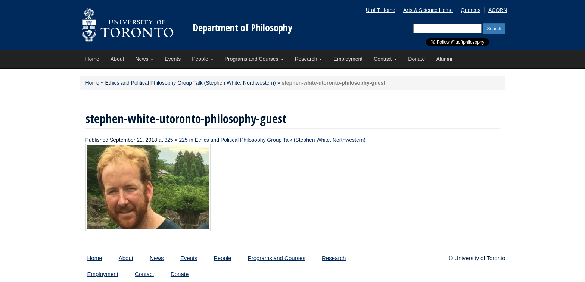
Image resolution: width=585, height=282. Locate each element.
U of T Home (380, 10)
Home (92, 59)
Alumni (444, 59)
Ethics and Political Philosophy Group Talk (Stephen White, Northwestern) (190, 83)
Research (309, 59)
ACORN (497, 10)
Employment (347, 59)
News (144, 59)
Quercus (470, 10)
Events (173, 59)
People (202, 59)
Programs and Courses (254, 59)
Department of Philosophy (242, 27)
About (117, 59)
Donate (416, 59)
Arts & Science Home (428, 10)
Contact (385, 59)
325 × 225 (176, 140)
